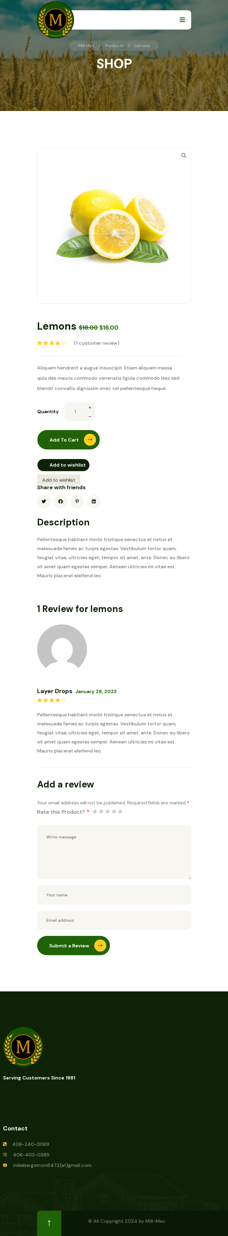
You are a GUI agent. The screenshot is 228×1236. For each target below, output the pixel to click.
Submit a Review (77, 946)
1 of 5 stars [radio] (94, 811)
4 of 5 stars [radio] (113, 811)
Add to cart (73, 440)
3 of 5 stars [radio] (107, 811)
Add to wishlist (68, 465)
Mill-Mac (155, 1221)
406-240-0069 (30, 1144)
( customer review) (96, 343)
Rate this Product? (63, 812)
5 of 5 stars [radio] (120, 811)
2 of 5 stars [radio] (101, 811)
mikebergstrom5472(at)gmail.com (52, 1165)
